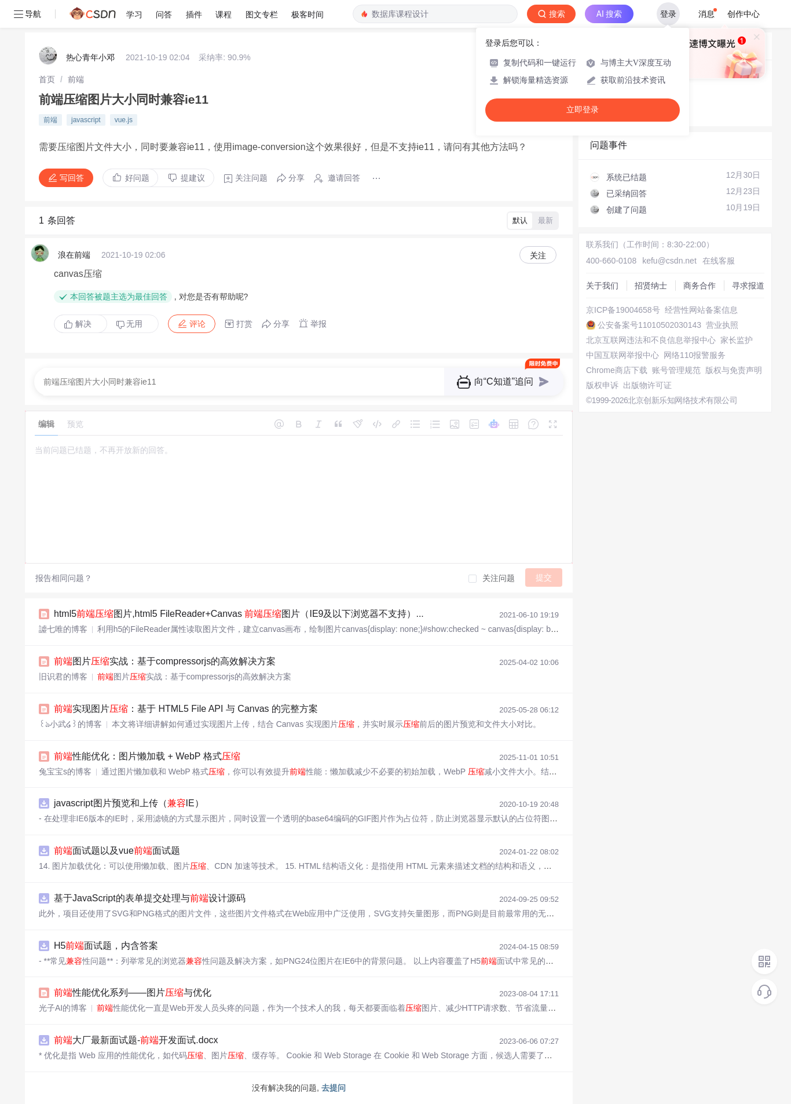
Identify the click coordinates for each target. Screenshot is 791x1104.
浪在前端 (74, 254)
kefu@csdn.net (669, 260)
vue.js (124, 120)
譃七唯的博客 (63, 629)
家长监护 (736, 340)
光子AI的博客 (63, 1007)
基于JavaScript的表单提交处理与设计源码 (150, 898)
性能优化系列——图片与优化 (132, 992)
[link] (47, 79)
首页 (47, 79)
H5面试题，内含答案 (106, 946)
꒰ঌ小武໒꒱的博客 (70, 724)
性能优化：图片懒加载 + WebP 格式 (147, 756)
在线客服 (718, 260)
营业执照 (722, 325)
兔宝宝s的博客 (65, 771)
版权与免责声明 (733, 370)
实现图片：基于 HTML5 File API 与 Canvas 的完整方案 (186, 709)
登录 (668, 14)
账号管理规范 (676, 370)
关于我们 (602, 285)
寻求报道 (748, 285)
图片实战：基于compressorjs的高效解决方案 (165, 661)
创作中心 (743, 14)
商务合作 (699, 285)
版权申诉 (602, 385)
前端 (76, 79)
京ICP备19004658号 (623, 310)
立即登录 (582, 109)
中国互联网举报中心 (622, 355)
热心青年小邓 (90, 57)
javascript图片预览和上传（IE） (129, 803)
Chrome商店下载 (616, 370)
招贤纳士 (651, 285)
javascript (86, 120)
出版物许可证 (647, 385)
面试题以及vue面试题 (117, 851)
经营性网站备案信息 (701, 310)
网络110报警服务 (695, 355)
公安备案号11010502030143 (649, 325)
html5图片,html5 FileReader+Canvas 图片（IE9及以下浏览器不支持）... (239, 614)
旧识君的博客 (63, 676)
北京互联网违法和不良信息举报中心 (651, 340)
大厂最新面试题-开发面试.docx (136, 1040)
